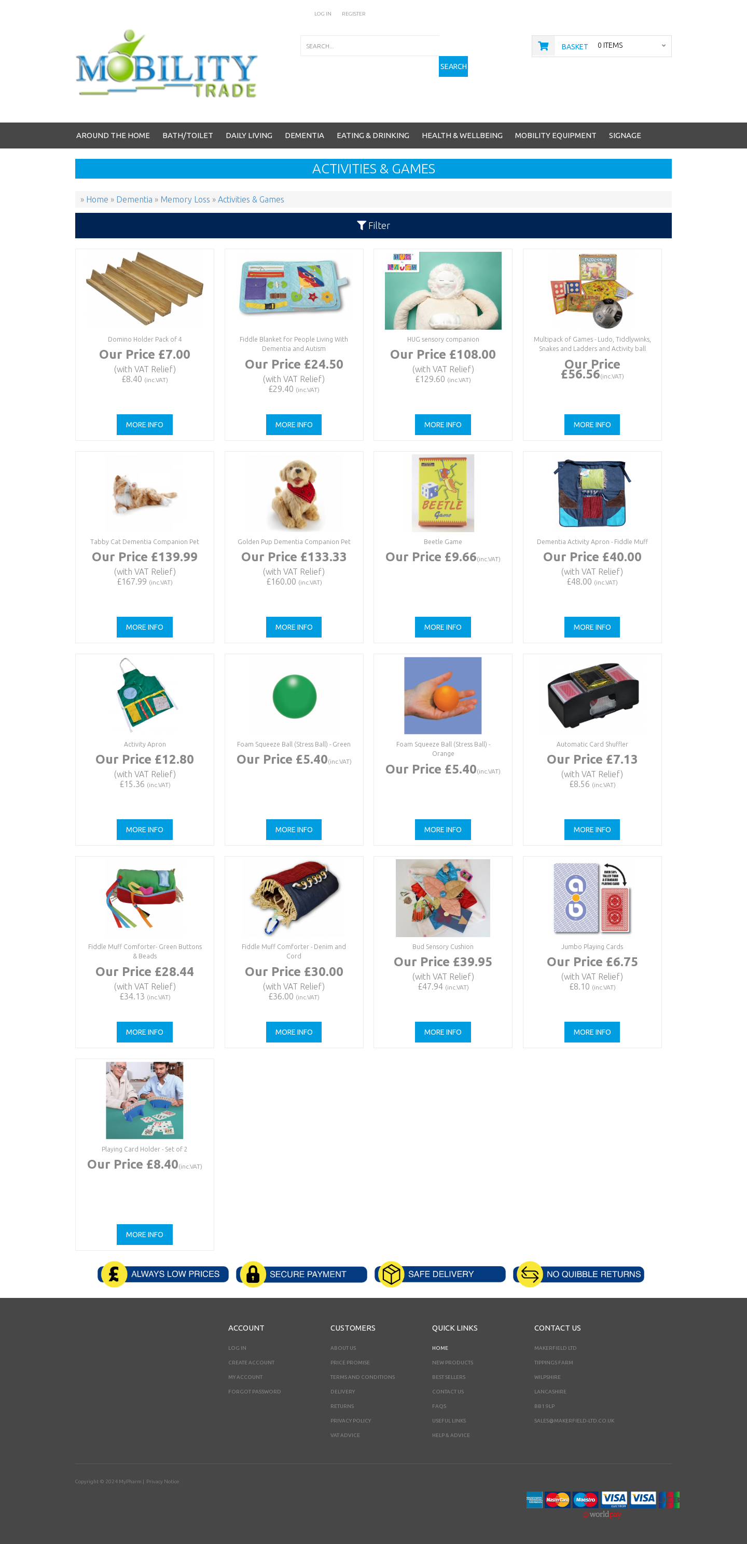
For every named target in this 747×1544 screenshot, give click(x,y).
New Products (452, 1362)
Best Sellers (448, 1377)
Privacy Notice (162, 1481)
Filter (373, 225)
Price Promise (350, 1362)
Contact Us (448, 1391)
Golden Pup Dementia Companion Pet (293, 541)
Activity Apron (144, 744)
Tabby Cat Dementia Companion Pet (144, 541)
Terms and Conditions (362, 1377)
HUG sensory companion (442, 339)
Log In (323, 14)
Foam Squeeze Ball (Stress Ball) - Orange (443, 744)
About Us (343, 1348)
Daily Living (249, 135)
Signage (625, 135)
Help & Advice (451, 1435)
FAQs (439, 1406)
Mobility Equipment (556, 135)
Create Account (251, 1362)
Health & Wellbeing (462, 135)
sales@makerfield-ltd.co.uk (574, 1421)
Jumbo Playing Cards (592, 946)
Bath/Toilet (187, 135)
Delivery (342, 1391)
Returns (342, 1406)
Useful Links (449, 1421)
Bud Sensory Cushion (443, 946)
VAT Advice (345, 1435)
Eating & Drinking (373, 135)
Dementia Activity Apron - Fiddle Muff (592, 541)
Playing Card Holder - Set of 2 (144, 1149)
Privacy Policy (350, 1421)
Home (440, 1348)
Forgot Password (254, 1391)
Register (354, 14)
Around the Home (113, 135)
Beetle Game (443, 541)
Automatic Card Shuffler (592, 744)
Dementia (304, 135)
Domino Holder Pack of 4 (145, 339)
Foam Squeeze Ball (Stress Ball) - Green (294, 744)
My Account (245, 1377)
